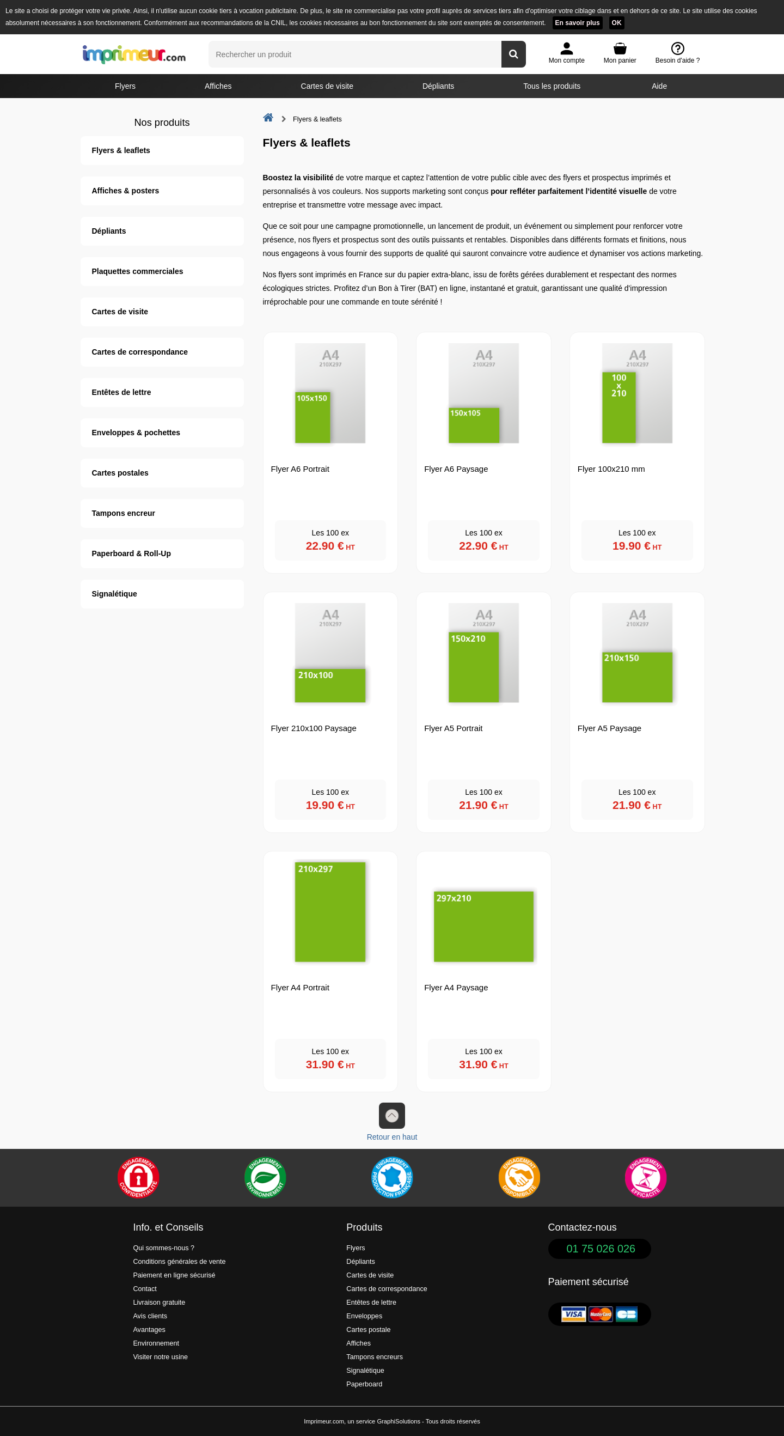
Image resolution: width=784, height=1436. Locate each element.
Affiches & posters (126, 190)
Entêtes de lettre (121, 392)
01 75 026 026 (601, 1249)
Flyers (125, 86)
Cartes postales (120, 472)
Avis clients (150, 1316)
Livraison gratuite (159, 1302)
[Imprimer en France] (392, 1178)
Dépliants (438, 86)
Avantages (149, 1330)
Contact (144, 1289)
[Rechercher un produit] (513, 54)
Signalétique (114, 593)
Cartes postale (368, 1330)
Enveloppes (364, 1316)
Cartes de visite (327, 86)
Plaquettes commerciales (137, 271)
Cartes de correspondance (140, 352)
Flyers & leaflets (121, 150)
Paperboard (364, 1384)
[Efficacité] (645, 1178)
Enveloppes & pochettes (136, 432)
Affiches (218, 86)
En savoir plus (577, 23)
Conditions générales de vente (179, 1261)
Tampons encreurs (374, 1357)
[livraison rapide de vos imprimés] (519, 1178)
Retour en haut (392, 1122)
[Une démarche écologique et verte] (265, 1178)
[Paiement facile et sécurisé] (138, 1178)
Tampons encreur (123, 513)
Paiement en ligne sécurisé (174, 1275)
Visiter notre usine (160, 1357)
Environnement (156, 1343)
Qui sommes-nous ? (163, 1248)
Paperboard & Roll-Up (131, 553)
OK (617, 23)
